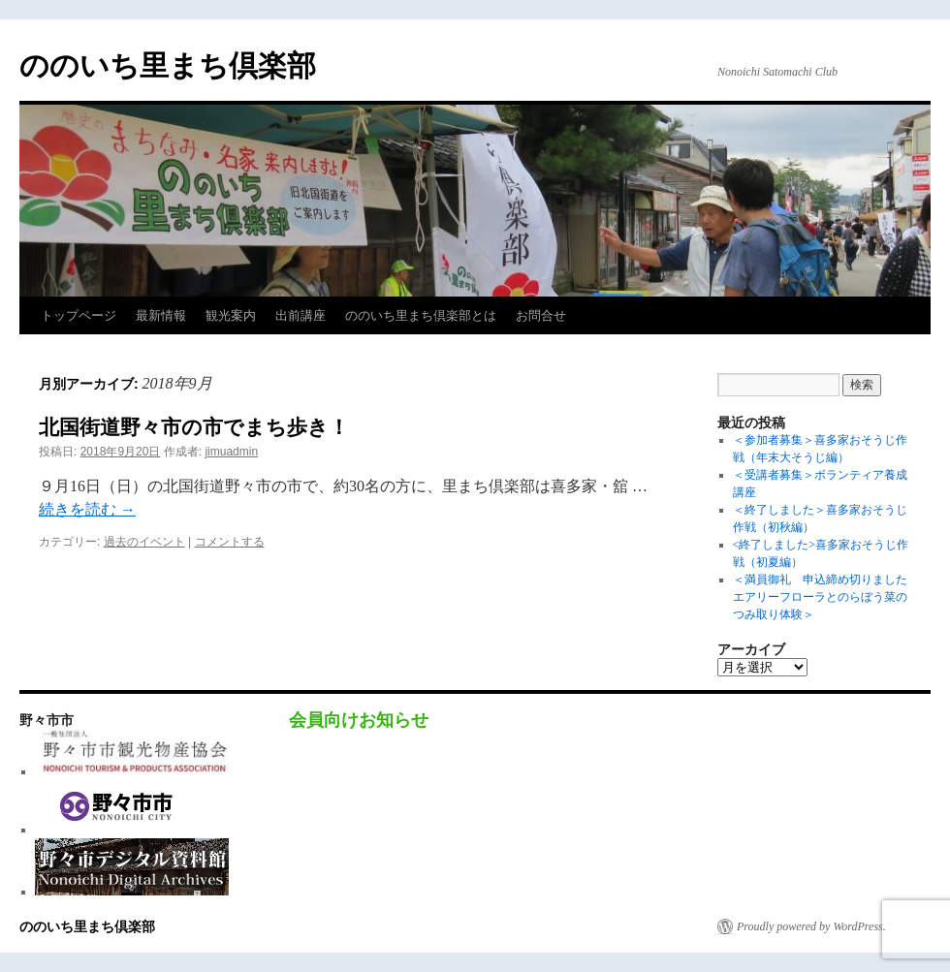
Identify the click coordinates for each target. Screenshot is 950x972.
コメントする (230, 542)
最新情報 (161, 315)
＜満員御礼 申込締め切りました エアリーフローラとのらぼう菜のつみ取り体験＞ (826, 597)
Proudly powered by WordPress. (811, 926)
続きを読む (87, 509)
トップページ (78, 315)
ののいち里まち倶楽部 (167, 65)
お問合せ (541, 315)
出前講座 (300, 315)
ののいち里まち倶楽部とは (420, 315)
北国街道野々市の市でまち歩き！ (194, 427)
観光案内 (231, 315)
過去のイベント (144, 542)
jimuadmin (231, 451)
